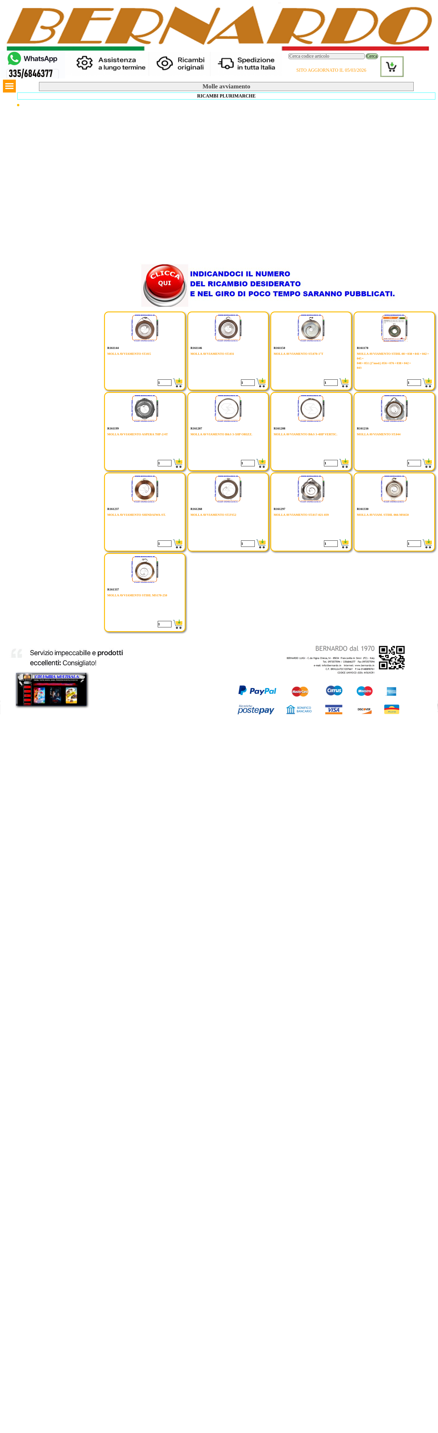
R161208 (279, 428)
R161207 (196, 428)
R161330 (363, 509)
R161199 (113, 428)
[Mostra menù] (9, 86)
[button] (32, 53)
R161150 (279, 348)
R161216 (363, 428)
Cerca (371, 56)
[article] (145, 351)
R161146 (196, 348)
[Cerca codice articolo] (326, 56)
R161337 (113, 589)
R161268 (196, 509)
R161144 (113, 348)
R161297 (279, 509)
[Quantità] (165, 382)
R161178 (362, 348)
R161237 (113, 509)
